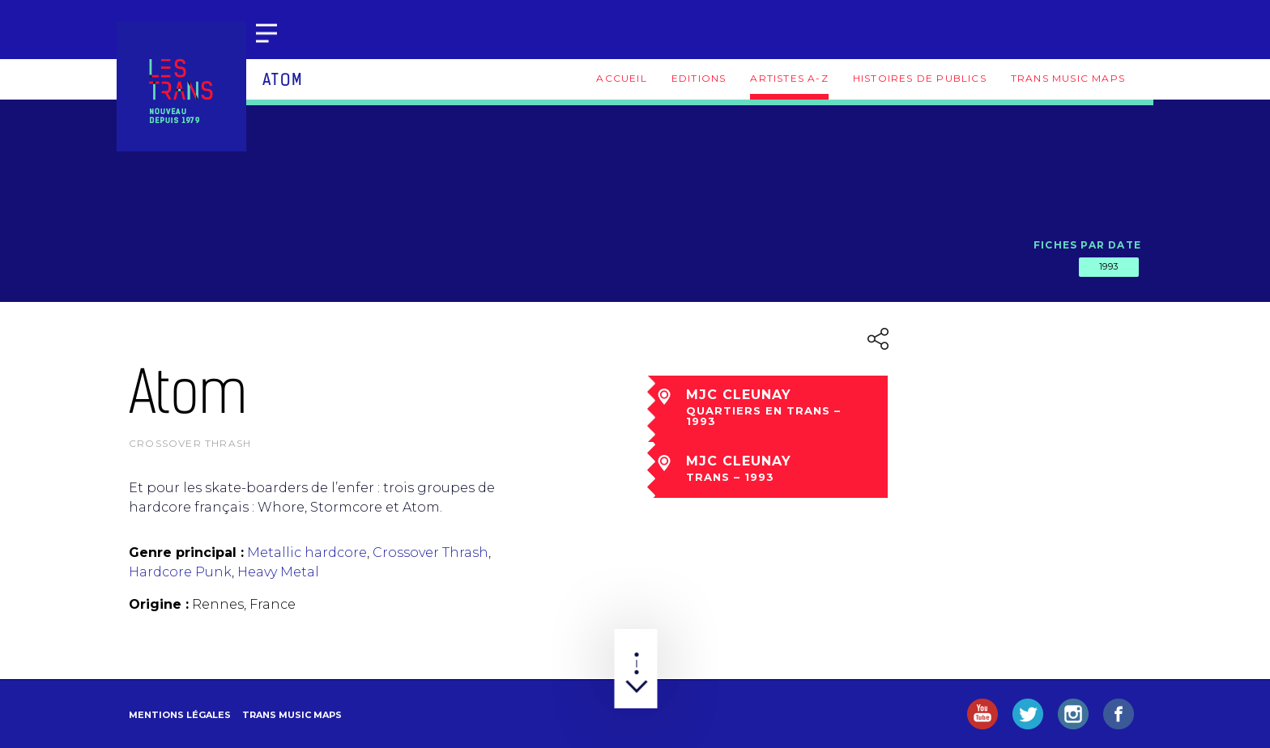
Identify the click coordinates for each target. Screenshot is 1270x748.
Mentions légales (180, 714)
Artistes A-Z (789, 78)
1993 (1109, 266)
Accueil (621, 78)
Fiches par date (1087, 245)
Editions (699, 78)
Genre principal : (186, 552)
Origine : (159, 604)
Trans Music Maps (1068, 78)
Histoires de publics (920, 78)
